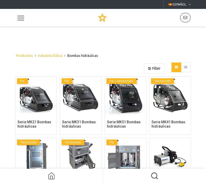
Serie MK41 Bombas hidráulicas (168, 124)
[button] (154, 176)
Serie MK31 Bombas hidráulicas (79, 124)
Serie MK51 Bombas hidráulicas (124, 124)
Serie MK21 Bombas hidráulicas (34, 124)
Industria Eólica (50, 56)
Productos (24, 56)
